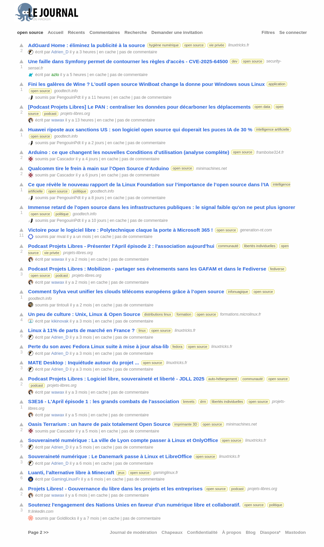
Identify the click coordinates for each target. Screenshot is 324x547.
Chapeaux (172, 532)
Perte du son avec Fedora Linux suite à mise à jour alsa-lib (98, 346)
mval (61, 236)
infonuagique (238, 292)
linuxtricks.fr (238, 45)
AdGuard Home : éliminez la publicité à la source (86, 45)
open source (30, 32)
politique (79, 191)
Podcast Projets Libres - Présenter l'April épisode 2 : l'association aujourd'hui (121, 246)
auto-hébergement (222, 379)
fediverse (277, 269)
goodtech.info (66, 91)
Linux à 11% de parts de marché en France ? (81, 330)
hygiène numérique (164, 45)
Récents (76, 32)
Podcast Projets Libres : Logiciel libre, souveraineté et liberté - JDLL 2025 (116, 378)
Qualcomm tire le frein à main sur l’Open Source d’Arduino (98, 168)
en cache (107, 52)
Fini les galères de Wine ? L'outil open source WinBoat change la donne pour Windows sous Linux (146, 84)
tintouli (63, 305)
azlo (55, 74)
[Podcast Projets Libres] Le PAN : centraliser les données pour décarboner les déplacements (139, 107)
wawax (57, 120)
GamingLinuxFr (65, 479)
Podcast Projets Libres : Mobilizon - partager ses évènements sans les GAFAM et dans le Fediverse (147, 269)
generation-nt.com (256, 230)
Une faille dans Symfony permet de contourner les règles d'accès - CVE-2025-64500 (128, 61)
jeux (121, 473)
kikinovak (59, 321)
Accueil (55, 32)
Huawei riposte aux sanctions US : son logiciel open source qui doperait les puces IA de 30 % (140, 129)
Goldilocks (66, 518)
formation (183, 314)
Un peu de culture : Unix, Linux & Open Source (84, 314)
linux (142, 330)
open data (262, 107)
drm (203, 402)
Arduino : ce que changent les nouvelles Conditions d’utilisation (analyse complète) (128, 152)
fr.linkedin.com (40, 511)
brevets (189, 402)
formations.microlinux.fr (240, 314)
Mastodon (295, 532)
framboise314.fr (270, 152)
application (277, 84)
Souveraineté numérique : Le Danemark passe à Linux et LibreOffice (110, 456)
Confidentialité (202, 532)
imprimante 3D (185, 424)
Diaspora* (270, 532)
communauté (228, 246)
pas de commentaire (138, 52)
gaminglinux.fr (165, 472)
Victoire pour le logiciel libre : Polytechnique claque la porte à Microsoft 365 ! (120, 230)
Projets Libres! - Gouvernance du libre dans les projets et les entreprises (115, 488)
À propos (231, 532)
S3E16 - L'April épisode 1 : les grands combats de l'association (103, 401)
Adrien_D (59, 52)
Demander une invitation (177, 32)
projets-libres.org (75, 113)
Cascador (65, 159)
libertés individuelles (259, 246)
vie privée (216, 45)
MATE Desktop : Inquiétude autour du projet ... (83, 362)
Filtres (268, 32)
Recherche (135, 32)
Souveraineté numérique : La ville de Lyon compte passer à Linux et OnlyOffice (123, 440)
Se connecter (293, 32)
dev (234, 61)
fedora (177, 347)
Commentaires (105, 32)
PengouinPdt (68, 97)
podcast (50, 114)
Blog (251, 532)
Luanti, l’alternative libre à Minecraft (71, 472)
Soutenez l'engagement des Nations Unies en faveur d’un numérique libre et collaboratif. (134, 505)
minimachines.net (211, 168)
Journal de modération (133, 532)
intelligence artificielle (272, 129)
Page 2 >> (38, 532)
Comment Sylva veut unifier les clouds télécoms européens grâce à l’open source (126, 291)
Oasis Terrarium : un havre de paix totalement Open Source (99, 424)
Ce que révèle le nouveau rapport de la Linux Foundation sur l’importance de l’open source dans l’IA (148, 184)
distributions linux (157, 314)
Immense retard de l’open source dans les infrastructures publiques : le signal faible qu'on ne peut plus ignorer (161, 207)
